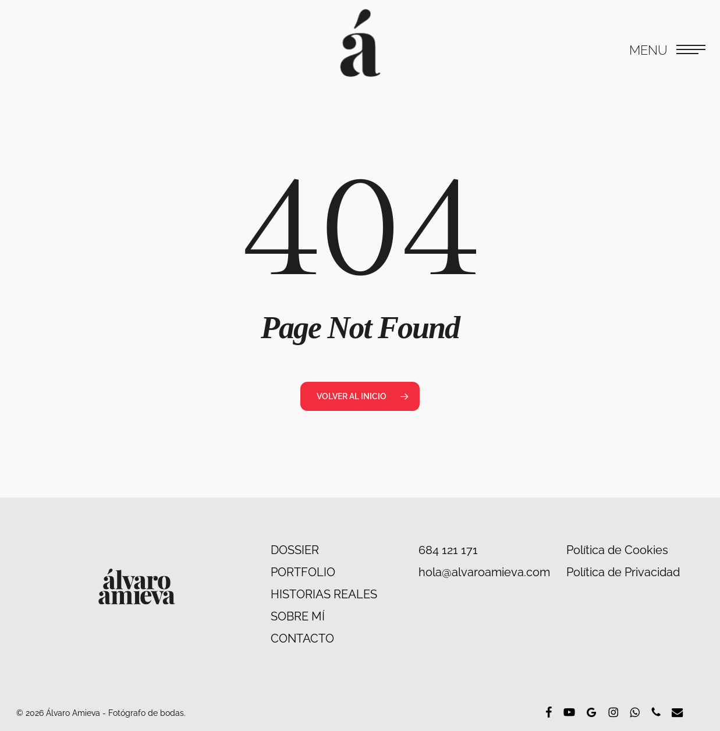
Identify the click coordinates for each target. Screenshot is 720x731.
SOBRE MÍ (298, 616)
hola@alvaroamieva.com (484, 572)
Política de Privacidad (623, 572)
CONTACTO (302, 638)
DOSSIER (295, 550)
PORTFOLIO (303, 572)
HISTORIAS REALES (324, 594)
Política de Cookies (617, 550)
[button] (667, 50)
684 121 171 (448, 550)
